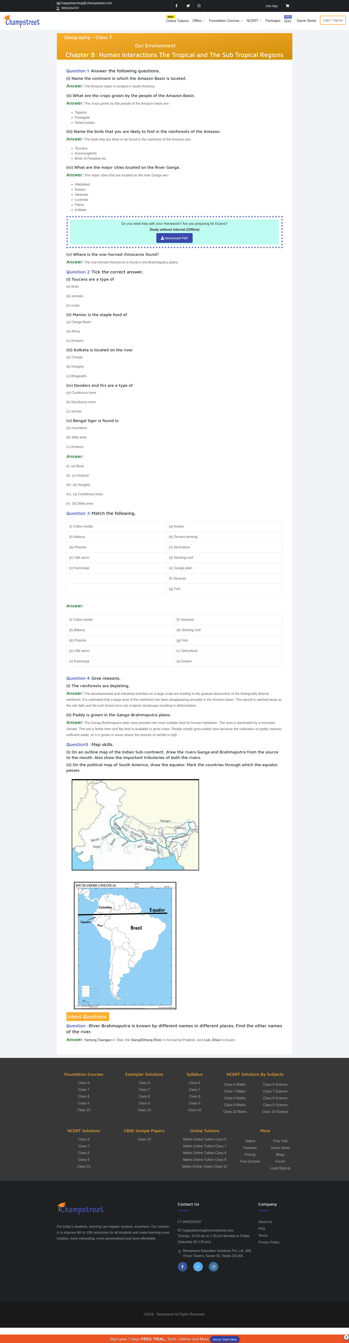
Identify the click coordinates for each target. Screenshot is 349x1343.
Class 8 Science (275, 1098)
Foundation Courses (224, 21)
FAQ (261, 1228)
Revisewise (165, 1314)
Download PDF (174, 238)
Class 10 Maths (235, 1112)
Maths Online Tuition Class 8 (204, 1153)
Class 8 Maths (235, 1098)
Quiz (287, 21)
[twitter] (187, 6)
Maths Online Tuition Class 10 (204, 1166)
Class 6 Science (275, 1084)
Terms (263, 1235)
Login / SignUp (333, 20)
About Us (265, 1222)
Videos (250, 1141)
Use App (271, 6)
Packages (273, 21)
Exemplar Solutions (144, 1074)
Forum (280, 1161)
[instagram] (198, 6)
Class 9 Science (275, 1105)
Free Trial (280, 1141)
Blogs (280, 1154)
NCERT (252, 21)
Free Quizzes (250, 1161)
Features (250, 1148)
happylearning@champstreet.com (87, 3)
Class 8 (83, 1096)
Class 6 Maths (235, 1084)
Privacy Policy (269, 1242)
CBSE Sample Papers (144, 1130)
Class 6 (83, 1083)
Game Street (306, 21)
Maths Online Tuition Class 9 (204, 1159)
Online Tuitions (177, 21)
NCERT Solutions (83, 1130)
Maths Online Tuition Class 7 (204, 1146)
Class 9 (83, 1103)
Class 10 (83, 1110)
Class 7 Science (275, 1091)
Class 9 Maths (235, 1105)
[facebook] (176, 6)
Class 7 (83, 1089)
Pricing (250, 1154)
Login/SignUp (280, 1168)
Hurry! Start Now (225, 1339)
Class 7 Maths (235, 1091)
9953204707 (71, 8)
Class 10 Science (275, 1112)
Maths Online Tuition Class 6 (204, 1139)
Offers (197, 21)
